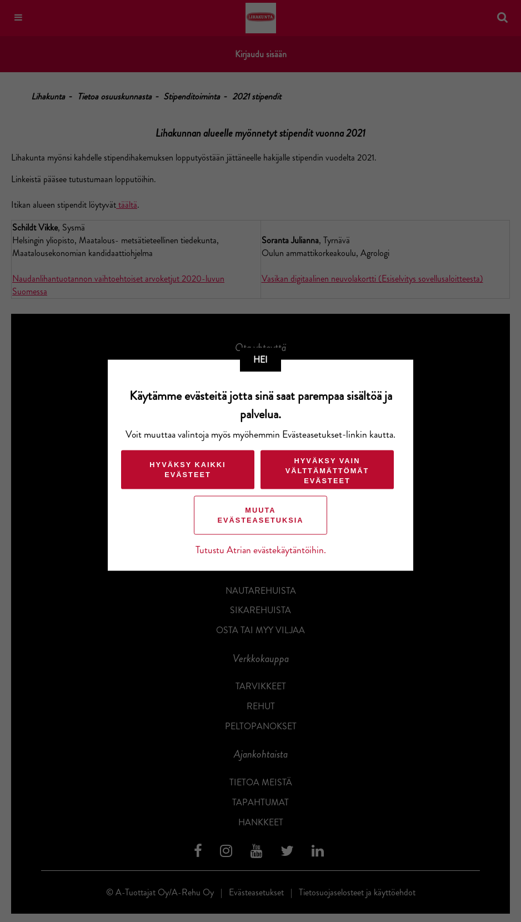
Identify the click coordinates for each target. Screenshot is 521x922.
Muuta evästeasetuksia (260, 515)
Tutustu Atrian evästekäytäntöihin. (261, 550)
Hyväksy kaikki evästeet (187, 469)
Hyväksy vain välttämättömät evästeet (327, 471)
